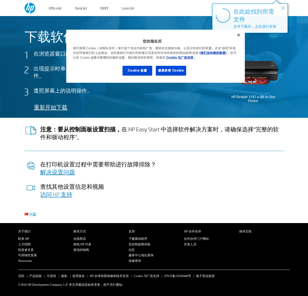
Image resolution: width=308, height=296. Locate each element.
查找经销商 (81, 250)
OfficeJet (55, 8)
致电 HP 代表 (82, 244)
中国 (32, 214)
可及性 (51, 276)
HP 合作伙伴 (192, 231)
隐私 (64, 276)
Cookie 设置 (137, 70)
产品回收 (35, 276)
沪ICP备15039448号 (177, 276)
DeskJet (81, 8)
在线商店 (79, 238)
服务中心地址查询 (141, 255)
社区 (132, 250)
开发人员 (190, 244)
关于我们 (24, 231)
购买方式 (79, 231)
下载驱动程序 (138, 238)
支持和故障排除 (139, 244)
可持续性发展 (27, 255)
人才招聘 (24, 244)
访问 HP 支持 (56, 194)
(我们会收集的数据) (212, 53)
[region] (155, 56)
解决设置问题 (57, 172)
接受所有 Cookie (171, 70)
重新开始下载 (50, 107)
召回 (21, 276)
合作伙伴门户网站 (196, 238)
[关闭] (238, 35)
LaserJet (128, 8)
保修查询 (135, 261)
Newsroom (25, 261)
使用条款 (78, 276)
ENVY (104, 8)
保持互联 (245, 231)
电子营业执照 (205, 276)
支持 (132, 231)
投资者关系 (26, 250)
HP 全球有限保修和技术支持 (109, 276)
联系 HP (23, 238)
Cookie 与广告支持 (146, 276)
